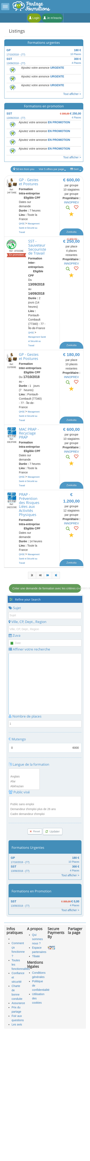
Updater (53, 831)
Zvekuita (71, 231)
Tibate (36, 956)
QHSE (22, 224)
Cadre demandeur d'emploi (45, 814)
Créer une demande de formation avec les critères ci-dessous (46, 588)
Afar (24, 781)
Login (34, 18)
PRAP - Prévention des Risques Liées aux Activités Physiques (29, 504)
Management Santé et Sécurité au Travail (29, 228)
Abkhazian (24, 786)
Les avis (17, 1024)
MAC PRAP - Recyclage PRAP (29, 433)
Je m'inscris (52, 18)
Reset (35, 831)
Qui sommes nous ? (37, 939)
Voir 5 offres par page (52, 169)
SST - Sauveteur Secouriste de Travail (37, 247)
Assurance (18, 1003)
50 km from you (23, 169)
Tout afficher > (72, 94)
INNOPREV (71, 202)
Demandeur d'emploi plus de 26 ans (45, 809)
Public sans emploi (45, 804)
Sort (75, 169)
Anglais (24, 776)
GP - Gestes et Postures (29, 181)
